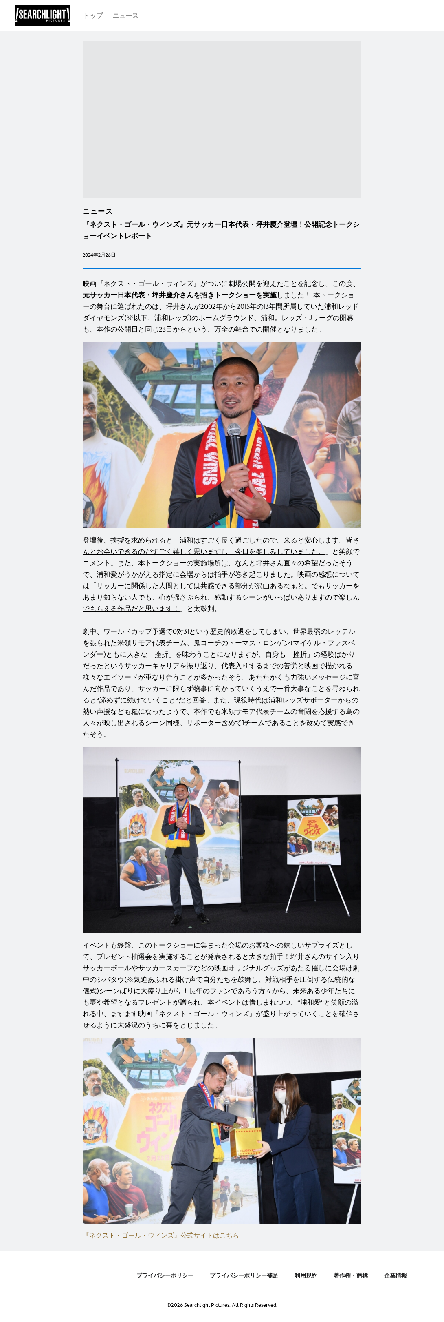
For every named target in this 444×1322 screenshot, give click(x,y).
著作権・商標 (351, 1275)
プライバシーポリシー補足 (244, 1275)
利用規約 (306, 1275)
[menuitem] (93, 15)
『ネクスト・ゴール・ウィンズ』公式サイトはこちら (161, 1236)
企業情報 (395, 1275)
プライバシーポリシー (164, 1275)
